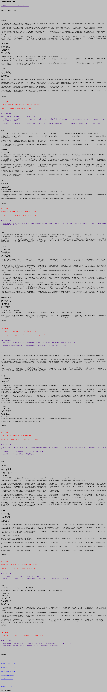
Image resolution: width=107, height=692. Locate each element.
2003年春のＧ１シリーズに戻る (8, 667)
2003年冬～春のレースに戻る (8, 671)
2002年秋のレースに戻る (7, 679)
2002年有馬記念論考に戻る (7, 675)
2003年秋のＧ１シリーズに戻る (8, 663)
